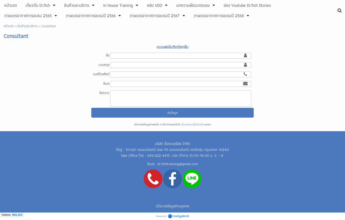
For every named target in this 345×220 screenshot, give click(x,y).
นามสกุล (104, 64)
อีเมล (106, 83)
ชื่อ (107, 55)
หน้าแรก (9, 26)
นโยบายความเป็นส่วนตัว (192, 124)
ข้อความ (104, 92)
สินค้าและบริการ (27, 26)
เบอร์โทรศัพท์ (101, 74)
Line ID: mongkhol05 (172, 196)
